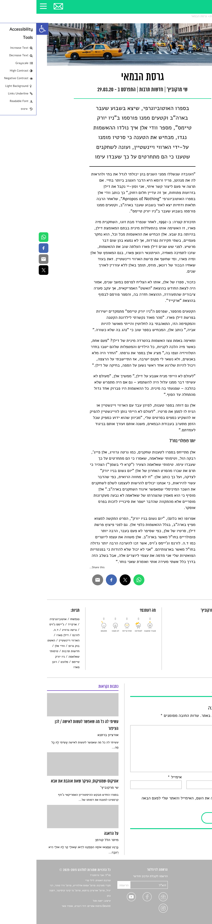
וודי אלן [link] (23, 646)
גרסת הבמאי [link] (162, 16)
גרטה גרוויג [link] (32, 630)
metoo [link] (38, 619)
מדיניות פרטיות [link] (191, 908)
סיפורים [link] (196, 876)
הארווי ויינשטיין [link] (32, 640)
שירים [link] (197, 881)
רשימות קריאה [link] (192, 892)
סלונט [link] (197, 16)
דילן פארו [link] (26, 635)
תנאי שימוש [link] (193, 913)
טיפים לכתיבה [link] (192, 903)
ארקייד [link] (35, 624)
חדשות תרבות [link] (182, 16)
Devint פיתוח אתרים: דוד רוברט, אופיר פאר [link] (49, 906)
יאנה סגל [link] (61, 901)
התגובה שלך (189, 722)
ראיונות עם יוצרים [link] (189, 897)
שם (197, 777)
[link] (6, 29)
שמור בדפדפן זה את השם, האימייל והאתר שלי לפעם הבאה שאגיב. (153, 801)
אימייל (138, 777)
